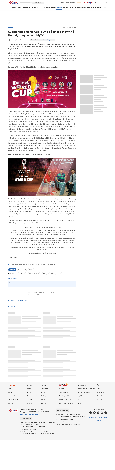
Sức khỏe (83, 7)
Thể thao (59, 7)
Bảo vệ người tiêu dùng (66, 396)
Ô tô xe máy (44, 389)
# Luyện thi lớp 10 (37, 2)
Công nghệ (90, 7)
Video (98, 389)
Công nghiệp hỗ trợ (65, 392)
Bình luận (12, 269)
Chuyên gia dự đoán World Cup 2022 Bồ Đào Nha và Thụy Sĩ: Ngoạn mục (32, 264)
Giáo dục (47, 7)
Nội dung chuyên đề (84, 392)
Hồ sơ (79, 403)
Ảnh (98, 385)
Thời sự (19, 7)
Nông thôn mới (82, 385)
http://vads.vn (65, 422)
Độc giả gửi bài (102, 417)
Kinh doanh (26, 7)
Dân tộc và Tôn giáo (37, 7)
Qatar (44, 273)
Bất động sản (44, 396)
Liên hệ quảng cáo (62, 410)
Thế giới (53, 7)
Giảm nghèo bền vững (66, 403)
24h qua (99, 399)
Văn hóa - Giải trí (68, 7)
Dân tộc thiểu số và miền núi (86, 389)
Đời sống (77, 7)
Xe (102, 7)
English (80, 396)
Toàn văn (62, 389)
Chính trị (13, 7)
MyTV (51, 273)
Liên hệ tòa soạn (26, 418)
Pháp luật (98, 7)
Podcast (62, 2)
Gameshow (22, 273)
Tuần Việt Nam (70, 2)
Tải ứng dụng (92, 417)
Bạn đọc (42, 399)
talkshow (58, 273)
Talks (79, 399)
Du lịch (42, 392)
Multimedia (100, 392)
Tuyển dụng (97, 420)
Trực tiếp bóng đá (34, 273)
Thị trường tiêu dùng (65, 399)
